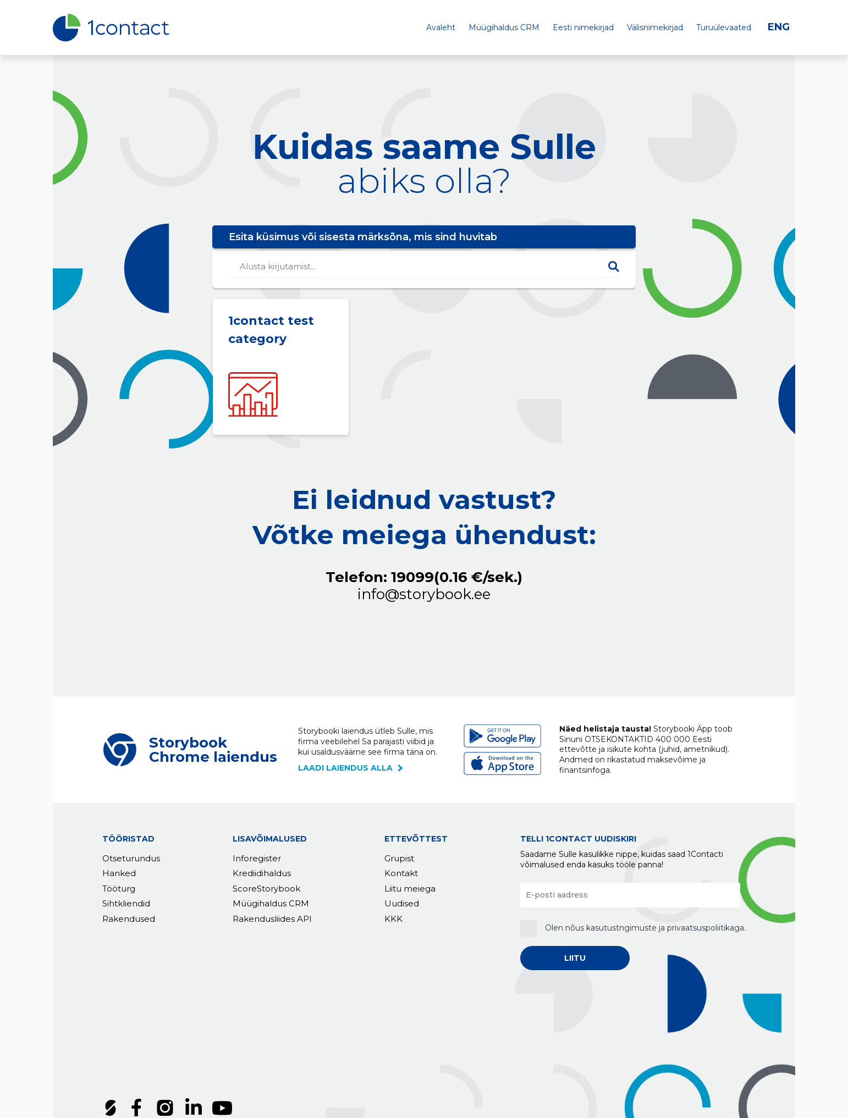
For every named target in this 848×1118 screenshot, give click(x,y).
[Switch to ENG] (781, 27)
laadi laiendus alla (345, 768)
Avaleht (440, 27)
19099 (456, 577)
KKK (393, 919)
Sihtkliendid (126, 904)
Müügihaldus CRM (504, 27)
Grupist (399, 858)
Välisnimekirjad (655, 27)
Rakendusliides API (272, 919)
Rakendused (128, 919)
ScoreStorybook (266, 888)
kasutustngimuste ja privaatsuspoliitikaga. (666, 928)
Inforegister (257, 858)
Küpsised (310, 1051)
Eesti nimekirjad (583, 27)
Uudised (401, 904)
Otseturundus (131, 858)
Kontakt (401, 873)
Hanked (119, 873)
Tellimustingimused (145, 1051)
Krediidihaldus (262, 873)
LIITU (575, 958)
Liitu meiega (410, 888)
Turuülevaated (723, 27)
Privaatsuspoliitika (239, 1051)
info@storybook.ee (424, 594)
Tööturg (118, 888)
